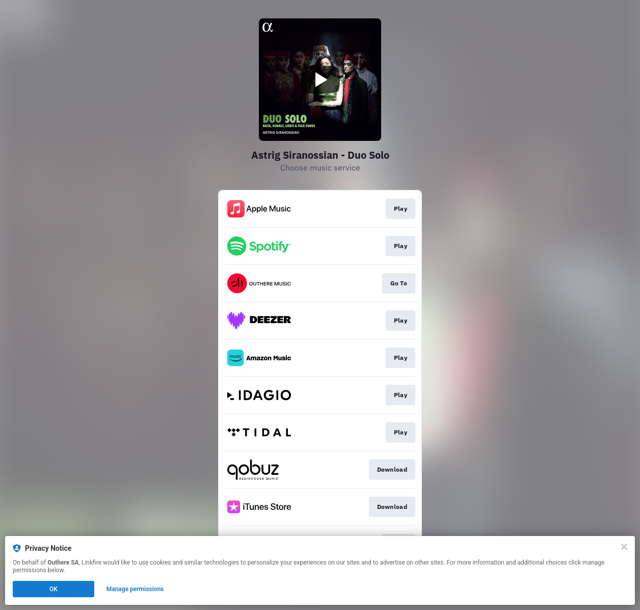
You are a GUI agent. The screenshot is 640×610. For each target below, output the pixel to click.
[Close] (624, 547)
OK (53, 589)
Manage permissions (135, 589)
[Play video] (320, 79)
